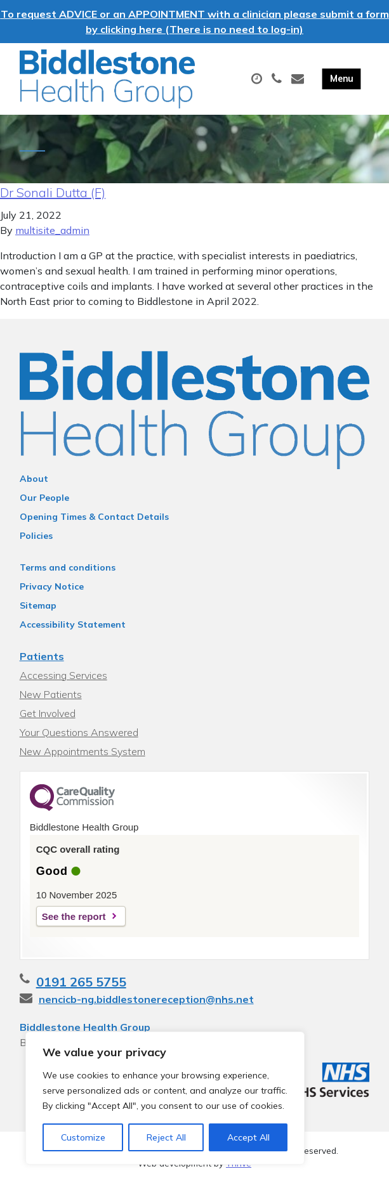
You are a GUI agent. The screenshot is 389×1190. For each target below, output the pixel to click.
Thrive (238, 1170)
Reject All (166, 1137)
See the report (74, 923)
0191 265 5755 (81, 989)
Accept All (248, 1137)
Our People (44, 504)
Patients (42, 663)
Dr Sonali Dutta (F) (52, 200)
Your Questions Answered (79, 739)
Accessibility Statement (73, 631)
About (34, 485)
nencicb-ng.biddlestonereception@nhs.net (146, 1006)
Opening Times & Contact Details (94, 523)
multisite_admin (52, 237)
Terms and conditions (67, 574)
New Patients (51, 701)
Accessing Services (63, 682)
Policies (36, 542)
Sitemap (38, 612)
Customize (83, 1137)
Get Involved (48, 720)
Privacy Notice (52, 593)
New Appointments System (82, 758)
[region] (165, 1098)
